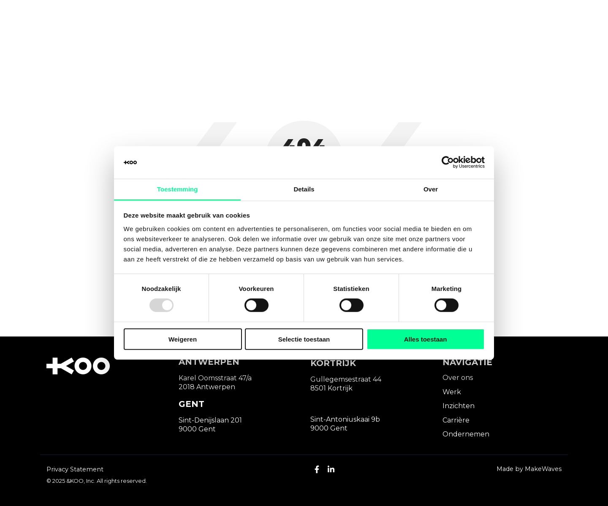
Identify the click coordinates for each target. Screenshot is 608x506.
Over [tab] (430, 189)
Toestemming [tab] (177, 189)
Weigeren (182, 338)
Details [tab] (303, 189)
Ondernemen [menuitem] (465, 434)
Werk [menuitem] (451, 392)
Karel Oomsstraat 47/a (215, 378)
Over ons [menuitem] (457, 378)
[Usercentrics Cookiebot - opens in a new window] (448, 162)
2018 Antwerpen (207, 387)
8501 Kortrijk (331, 388)
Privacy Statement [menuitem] (74, 469)
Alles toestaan (425, 338)
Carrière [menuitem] (456, 420)
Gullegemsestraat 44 (345, 379)
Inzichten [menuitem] (458, 406)
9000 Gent (197, 429)
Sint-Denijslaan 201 (210, 420)
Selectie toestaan (304, 338)
